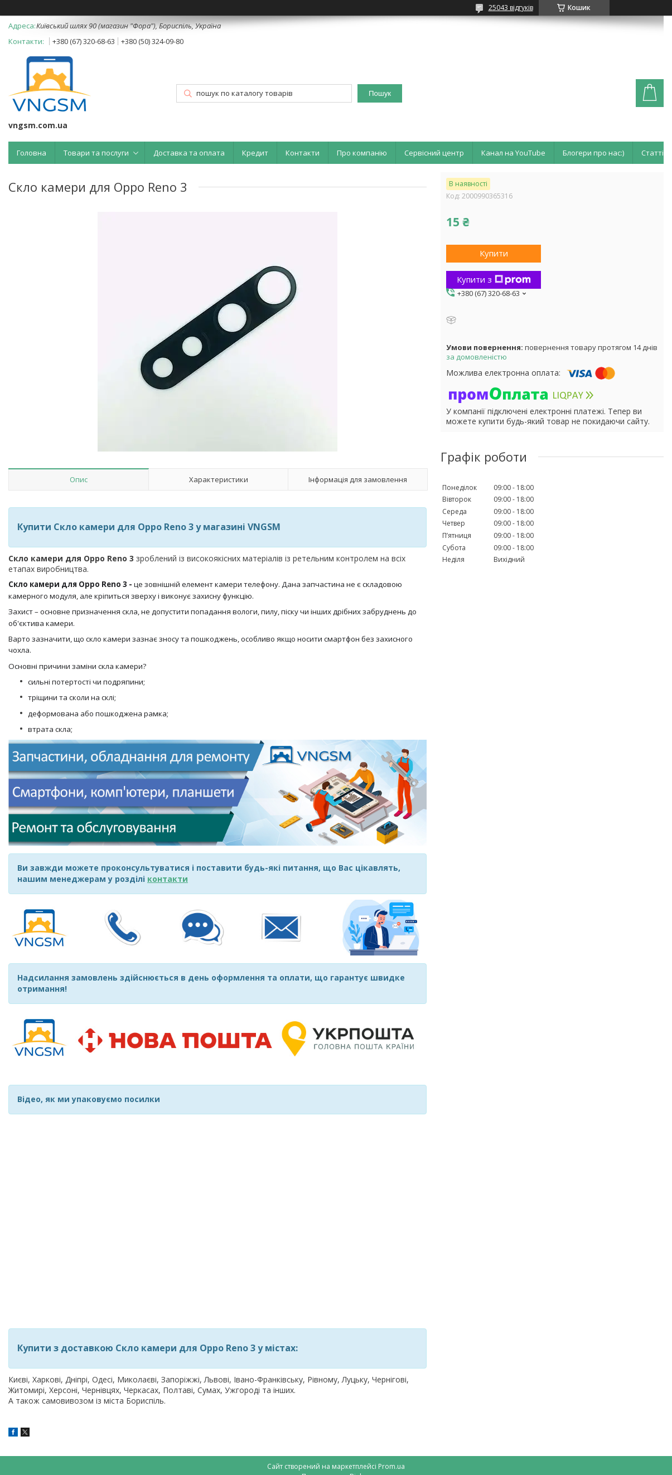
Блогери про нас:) (593, 153)
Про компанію (362, 153)
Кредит (255, 153)
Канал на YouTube (513, 153)
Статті (652, 153)
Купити (494, 253)
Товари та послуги (96, 153)
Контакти (303, 153)
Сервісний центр (434, 153)
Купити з (494, 279)
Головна (31, 153)
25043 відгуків (511, 7)
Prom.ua (391, 1466)
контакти (167, 879)
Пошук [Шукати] (380, 93)
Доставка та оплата (189, 153)
